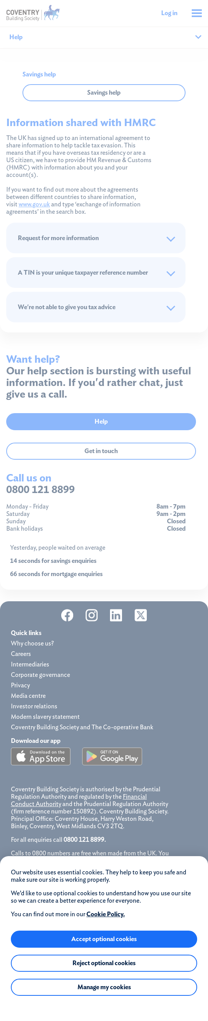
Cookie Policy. (105, 914)
